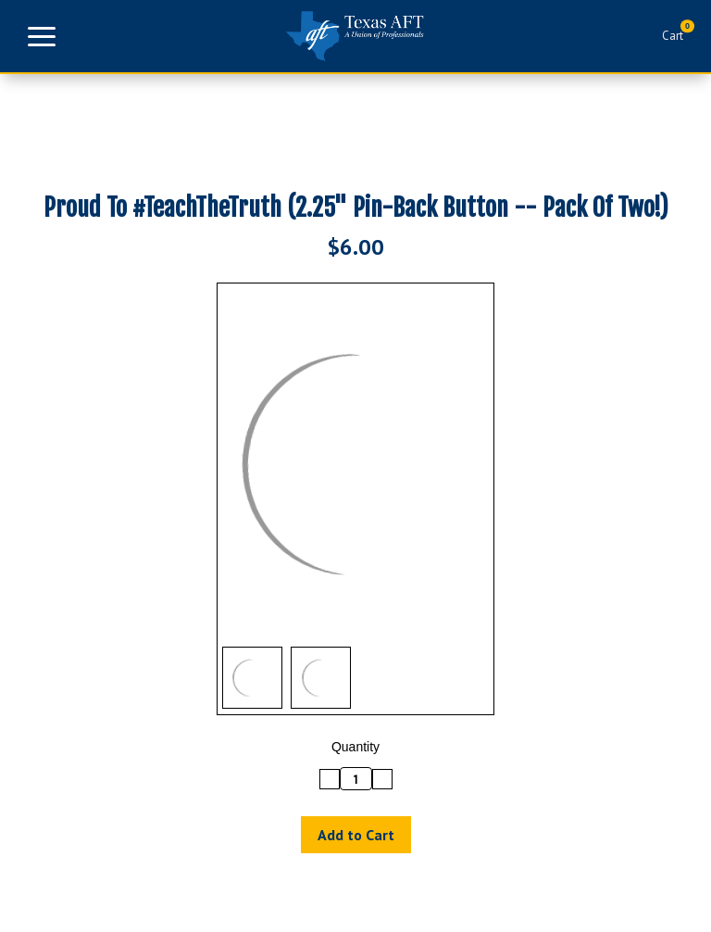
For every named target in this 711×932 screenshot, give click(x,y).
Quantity (355, 746)
